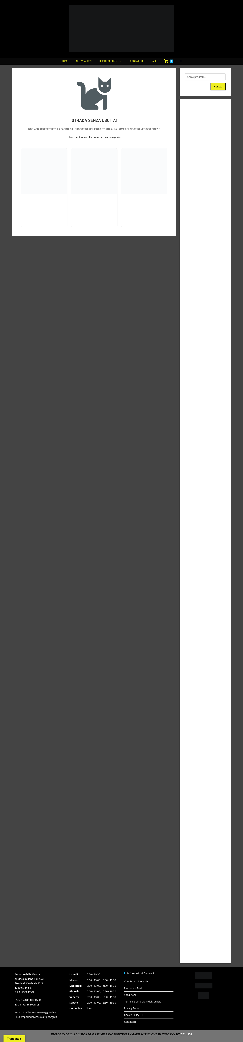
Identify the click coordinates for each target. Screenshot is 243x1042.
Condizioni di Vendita (136, 981)
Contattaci (130, 1021)
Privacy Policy (131, 1008)
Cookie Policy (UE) (134, 1015)
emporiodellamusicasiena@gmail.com (36, 1012)
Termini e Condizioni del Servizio (142, 1001)
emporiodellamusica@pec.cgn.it (39, 1016)
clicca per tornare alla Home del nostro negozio (94, 137)
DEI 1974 (186, 1034)
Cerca (218, 86)
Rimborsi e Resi (133, 988)
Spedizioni (130, 995)
